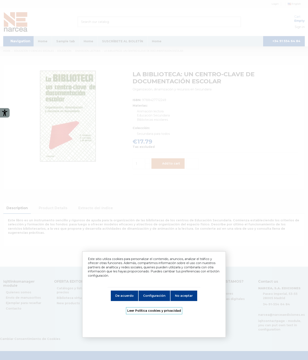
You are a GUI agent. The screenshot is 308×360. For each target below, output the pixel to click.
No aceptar (184, 296)
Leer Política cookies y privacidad (154, 311)
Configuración (154, 296)
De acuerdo (124, 296)
